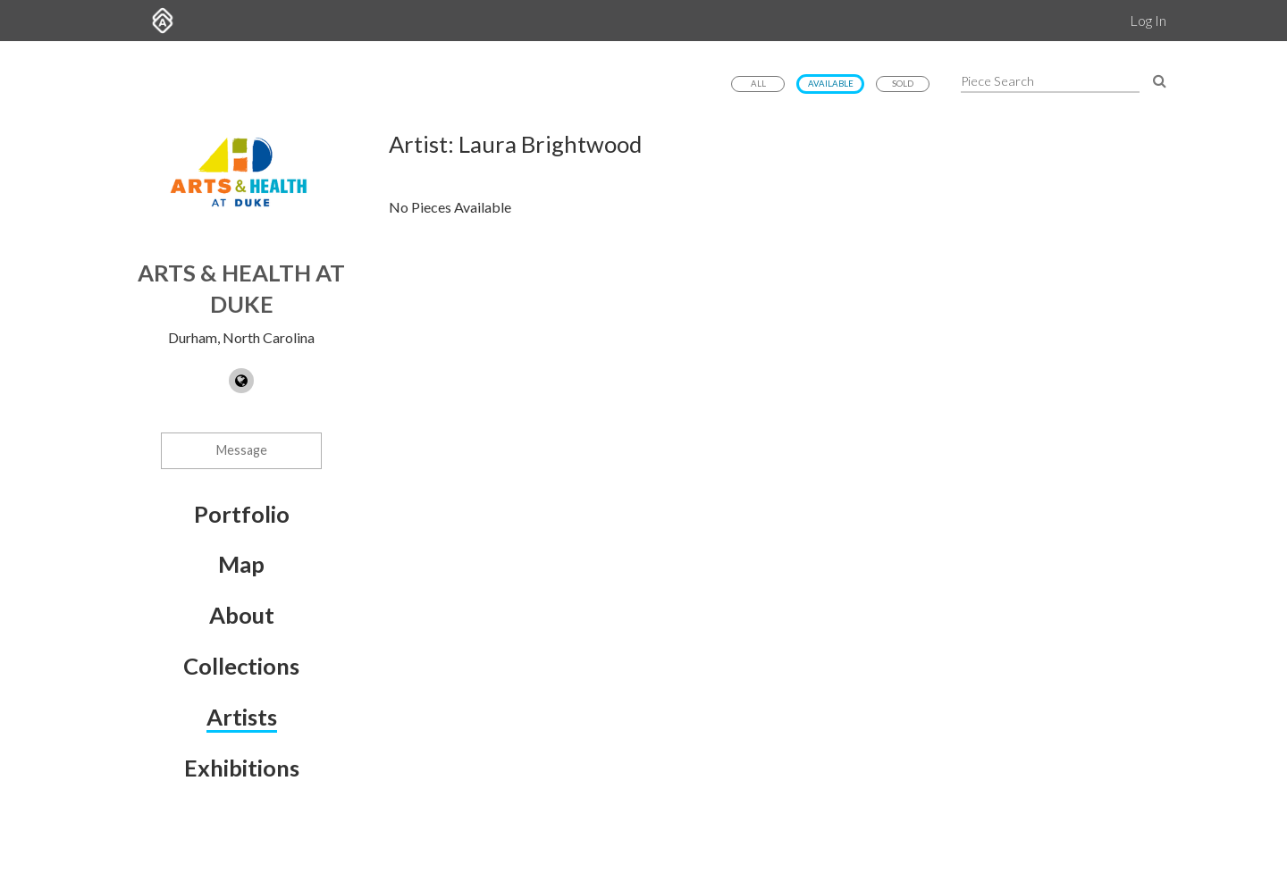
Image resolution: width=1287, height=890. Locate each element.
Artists (241, 716)
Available (831, 83)
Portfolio (242, 513)
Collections (241, 665)
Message (241, 450)
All (758, 83)
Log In (1148, 20)
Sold (902, 83)
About (241, 614)
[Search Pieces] (1159, 79)
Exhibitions (241, 767)
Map (241, 563)
